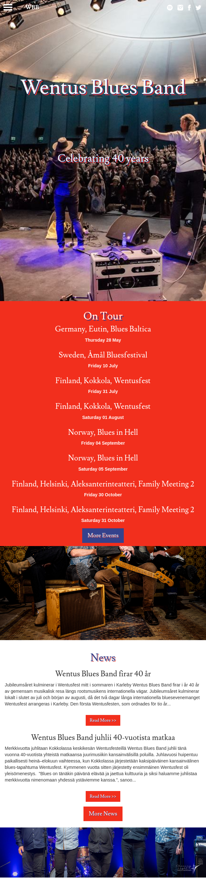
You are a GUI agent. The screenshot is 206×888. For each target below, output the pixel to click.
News (103, 658)
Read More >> (103, 720)
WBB (32, 7)
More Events (103, 535)
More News (103, 813)
